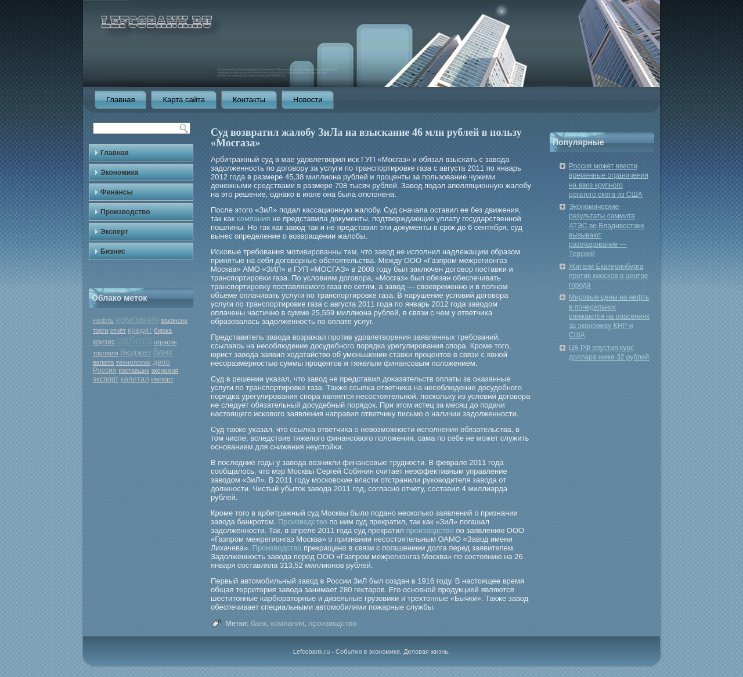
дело (161, 362)
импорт (162, 379)
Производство (125, 212)
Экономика (119, 172)
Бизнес (112, 251)
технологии (133, 362)
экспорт (105, 379)
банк (163, 352)
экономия (164, 370)
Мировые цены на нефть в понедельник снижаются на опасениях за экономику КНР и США (609, 316)
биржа (163, 330)
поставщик (133, 370)
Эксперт (114, 232)
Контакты (249, 99)
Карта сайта (183, 99)
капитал (134, 378)
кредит (140, 330)
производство (429, 530)
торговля (105, 353)
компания (137, 319)
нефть (103, 320)
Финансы (116, 192)
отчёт (118, 330)
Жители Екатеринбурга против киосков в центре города (608, 276)
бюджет (135, 352)
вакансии (174, 320)
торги (100, 330)
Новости (307, 99)
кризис (104, 342)
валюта (103, 362)
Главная (120, 99)
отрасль (165, 341)
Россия (105, 370)
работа (134, 340)
